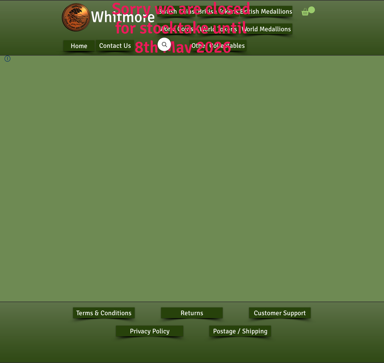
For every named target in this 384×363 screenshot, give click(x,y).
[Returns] (192, 312)
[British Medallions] (266, 11)
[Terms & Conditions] (104, 312)
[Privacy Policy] (149, 331)
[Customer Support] (280, 312)
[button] (308, 10)
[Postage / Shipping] (240, 331)
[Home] (78, 45)
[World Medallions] (266, 29)
